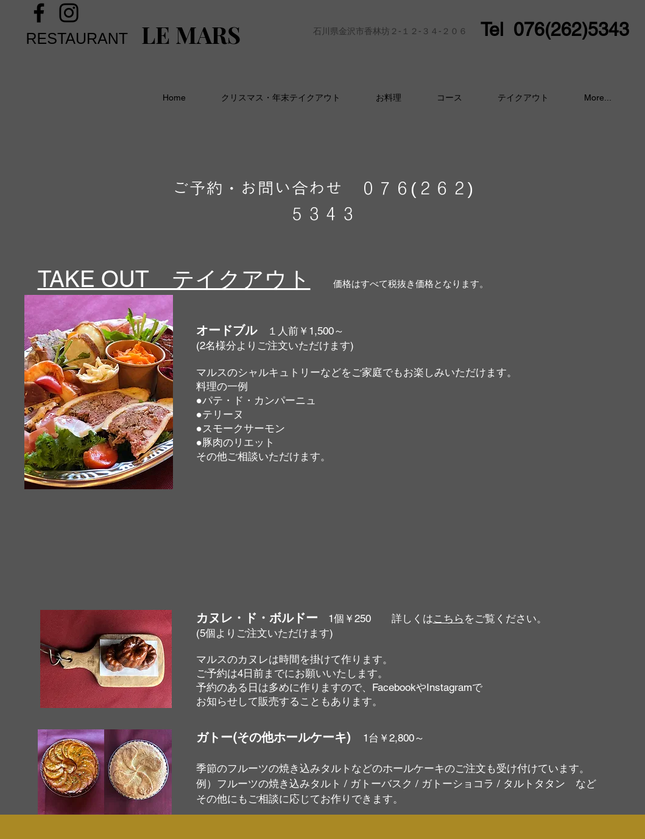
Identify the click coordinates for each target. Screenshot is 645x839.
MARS (205, 34)
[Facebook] (39, 13)
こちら (448, 618)
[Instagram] (69, 13)
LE (155, 34)
